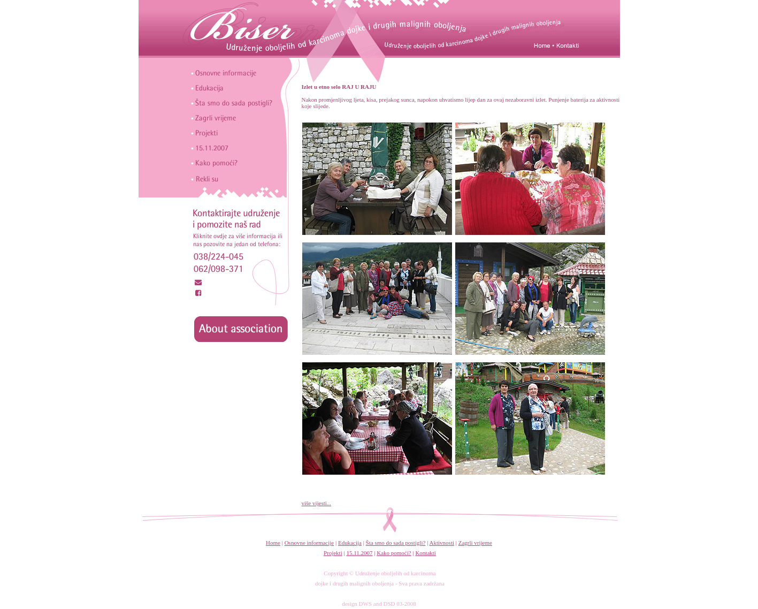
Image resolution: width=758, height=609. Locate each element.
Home (273, 542)
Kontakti (425, 553)
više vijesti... (317, 503)
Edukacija (350, 542)
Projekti (333, 553)
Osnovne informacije (309, 542)
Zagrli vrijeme (475, 542)
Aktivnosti (442, 542)
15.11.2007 (359, 553)
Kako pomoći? (394, 553)
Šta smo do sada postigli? (396, 542)
